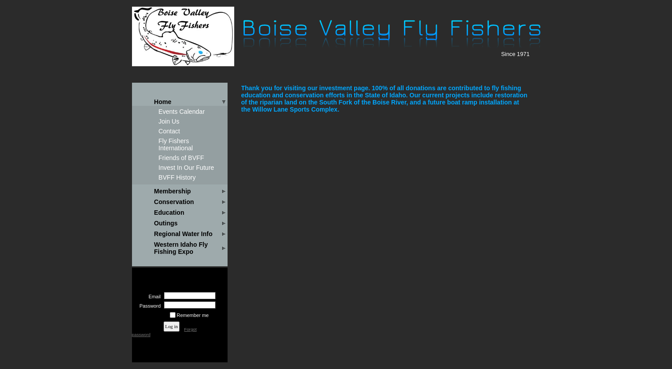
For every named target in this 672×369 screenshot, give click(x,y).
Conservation (174, 201)
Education (169, 212)
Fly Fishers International (176, 144)
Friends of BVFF (181, 157)
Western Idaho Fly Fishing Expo (181, 248)
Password (148, 306)
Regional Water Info (183, 233)
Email (152, 296)
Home (163, 101)
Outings (166, 223)
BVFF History (177, 177)
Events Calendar (182, 111)
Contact (169, 131)
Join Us (169, 121)
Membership (172, 191)
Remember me (193, 315)
